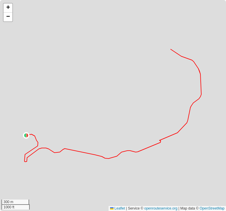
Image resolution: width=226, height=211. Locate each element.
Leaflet (117, 208)
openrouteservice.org (160, 208)
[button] (26, 135)
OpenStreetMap (212, 208)
